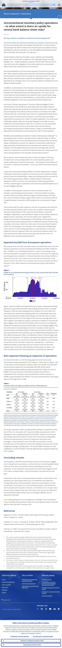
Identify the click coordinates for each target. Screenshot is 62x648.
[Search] (30, 5)
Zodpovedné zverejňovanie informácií (30, 587)
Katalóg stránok (6, 600)
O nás (3, 579)
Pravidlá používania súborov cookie (51, 588)
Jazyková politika (47, 596)
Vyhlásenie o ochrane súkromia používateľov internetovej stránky (49, 583)
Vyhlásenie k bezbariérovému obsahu (51, 592)
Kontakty (4, 590)
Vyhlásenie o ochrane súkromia (20, 636)
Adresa (4, 592)
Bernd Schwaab (35, 38)
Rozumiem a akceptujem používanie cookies (32, 640)
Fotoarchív (5, 587)
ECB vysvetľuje (6, 585)
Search (54, 5)
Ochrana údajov (47, 579)
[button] (59, 2)
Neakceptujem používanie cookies (32, 644)
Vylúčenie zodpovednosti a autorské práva (29, 580)
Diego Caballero (12, 38)
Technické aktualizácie (29, 583)
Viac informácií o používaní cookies (43, 636)
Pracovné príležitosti (8, 582)
